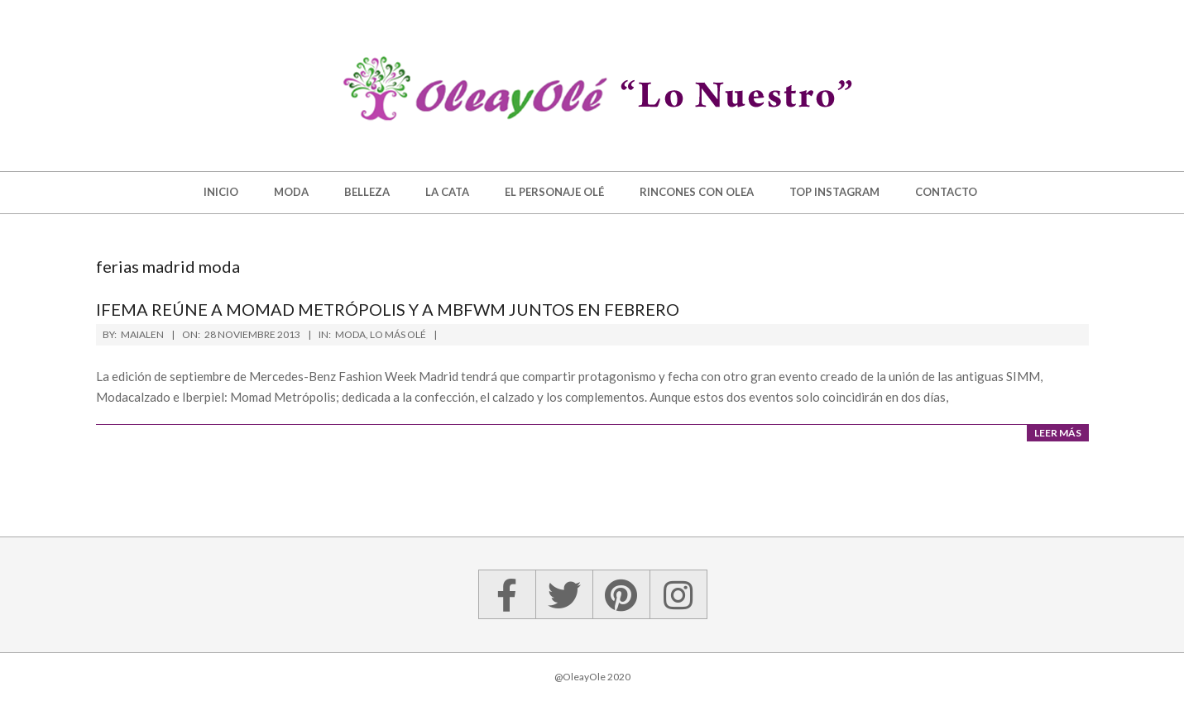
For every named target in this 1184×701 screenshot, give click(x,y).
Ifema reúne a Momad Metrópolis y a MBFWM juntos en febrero (387, 309)
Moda (350, 334)
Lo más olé (398, 334)
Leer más (1057, 433)
